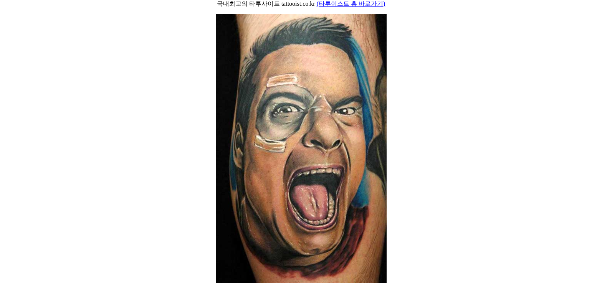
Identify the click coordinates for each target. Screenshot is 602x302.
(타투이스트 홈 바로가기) (351, 3)
